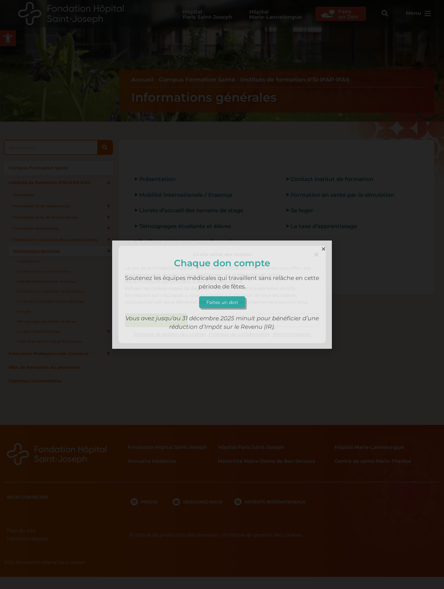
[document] (222, 294)
